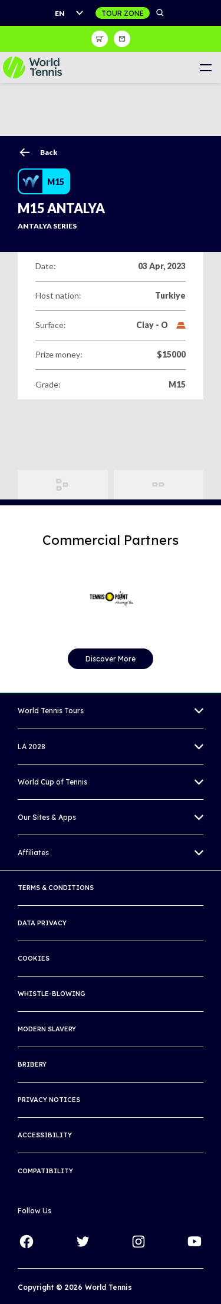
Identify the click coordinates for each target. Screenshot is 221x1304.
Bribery (32, 1064)
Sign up (122, 39)
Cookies (34, 958)
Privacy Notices (49, 1099)
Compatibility (45, 1170)
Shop (99, 39)
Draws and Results (63, 484)
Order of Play (159, 484)
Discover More (110, 658)
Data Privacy (42, 922)
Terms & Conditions (56, 887)
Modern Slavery (47, 1028)
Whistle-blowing (51, 993)
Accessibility (45, 1134)
